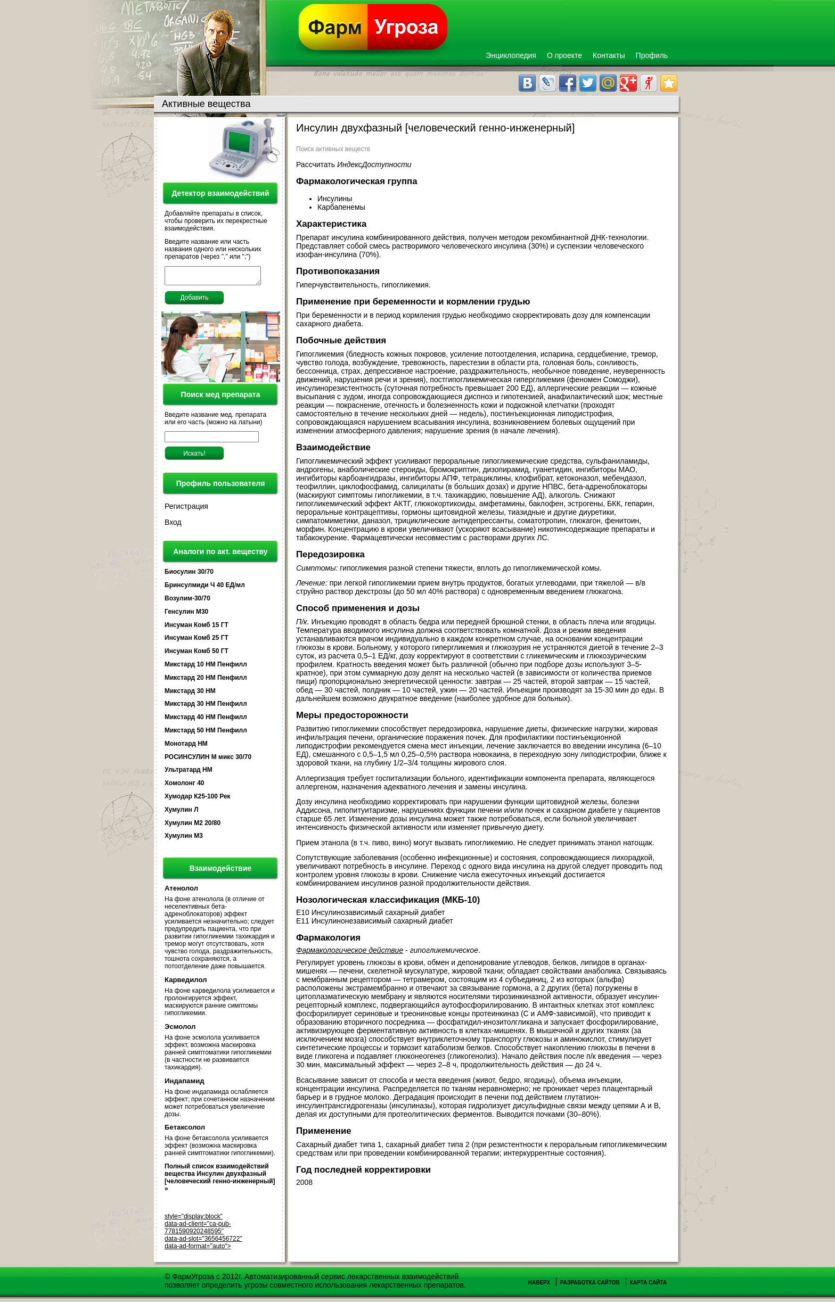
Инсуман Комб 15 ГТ (196, 628)
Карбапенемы (342, 207)
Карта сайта (648, 1286)
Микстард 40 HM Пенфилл (206, 720)
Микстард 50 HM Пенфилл (206, 733)
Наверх (539, 1286)
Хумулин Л (182, 813)
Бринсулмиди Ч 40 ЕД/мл (205, 588)
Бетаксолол (185, 1130)
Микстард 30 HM (190, 694)
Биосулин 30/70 (189, 575)
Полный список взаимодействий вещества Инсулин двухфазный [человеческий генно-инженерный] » (220, 1181)
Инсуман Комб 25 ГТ (196, 641)
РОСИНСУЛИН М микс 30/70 (208, 760)
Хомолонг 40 (184, 786)
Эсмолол (180, 1030)
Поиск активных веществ (333, 149)
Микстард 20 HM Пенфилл (206, 681)
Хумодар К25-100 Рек (198, 799)
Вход (173, 525)
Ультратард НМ (188, 773)
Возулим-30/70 (187, 601)
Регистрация (186, 509)
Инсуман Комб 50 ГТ (196, 654)
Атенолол (181, 891)
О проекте (564, 55)
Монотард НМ (186, 747)
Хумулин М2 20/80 (192, 826)
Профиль (652, 55)
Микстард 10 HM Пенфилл (206, 667)
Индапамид (184, 1084)
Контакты (609, 55)
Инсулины (335, 198)
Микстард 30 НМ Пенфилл (206, 707)
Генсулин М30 (186, 615)
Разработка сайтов (590, 1286)
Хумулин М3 (184, 839)
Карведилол (186, 983)
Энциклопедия (511, 55)
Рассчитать (353, 164)
